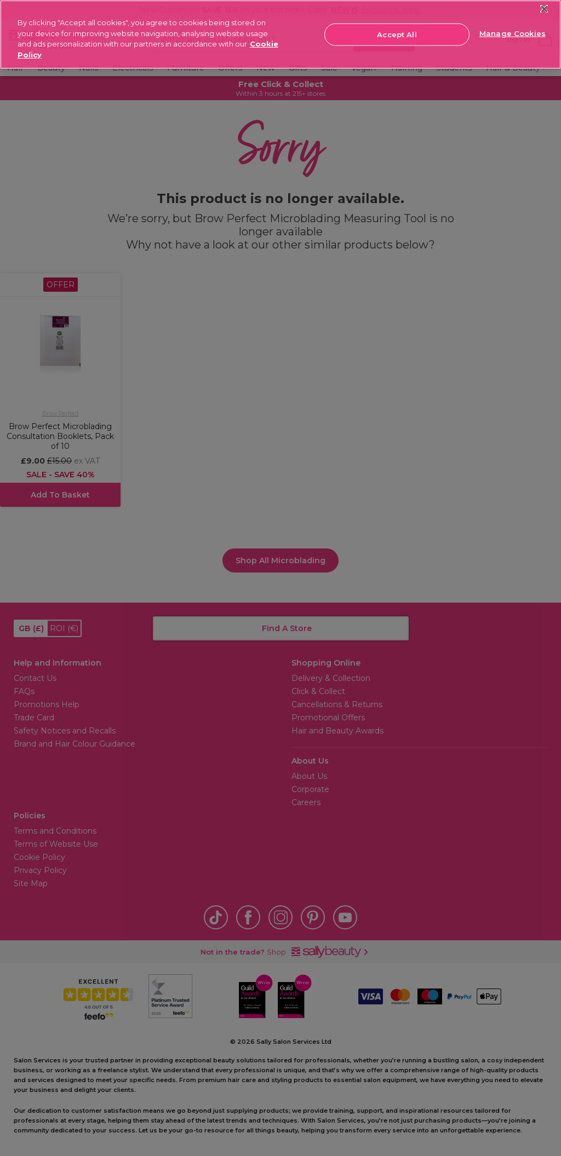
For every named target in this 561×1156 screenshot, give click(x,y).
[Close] (544, 9)
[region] (280, 34)
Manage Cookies (512, 33)
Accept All (396, 34)
